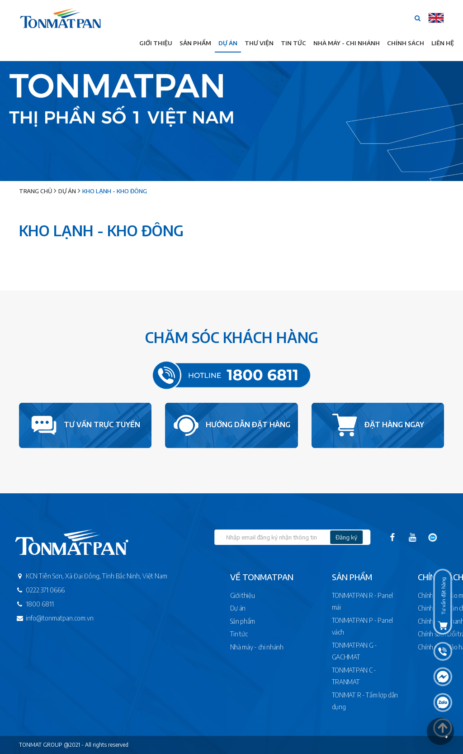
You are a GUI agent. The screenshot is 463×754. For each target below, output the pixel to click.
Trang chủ (35, 191)
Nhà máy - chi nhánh (275, 647)
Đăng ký (376, 537)
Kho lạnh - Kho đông (114, 191)
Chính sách (405, 43)
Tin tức (293, 43)
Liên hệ (442, 43)
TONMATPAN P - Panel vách (363, 626)
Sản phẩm (195, 43)
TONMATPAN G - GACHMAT (355, 651)
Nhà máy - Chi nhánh (346, 43)
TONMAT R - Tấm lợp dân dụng (366, 701)
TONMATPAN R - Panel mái (363, 601)
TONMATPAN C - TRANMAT (355, 676)
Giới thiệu (155, 43)
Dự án (227, 43)
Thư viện (259, 43)
